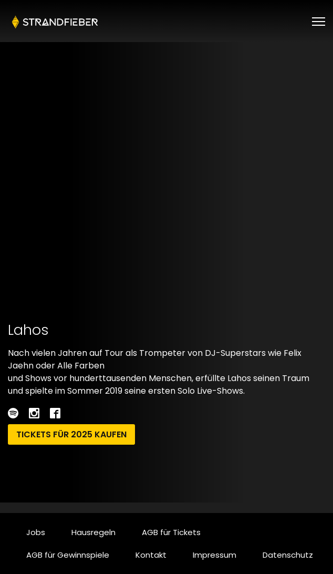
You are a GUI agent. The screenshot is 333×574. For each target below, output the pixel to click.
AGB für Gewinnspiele (67, 554)
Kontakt (151, 554)
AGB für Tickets (171, 532)
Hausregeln (93, 532)
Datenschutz (288, 554)
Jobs (35, 532)
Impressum (214, 554)
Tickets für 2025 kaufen (71, 434)
